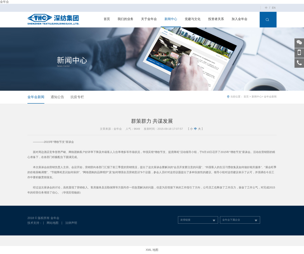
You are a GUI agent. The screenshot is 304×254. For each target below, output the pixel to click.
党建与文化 (193, 19)
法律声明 (71, 222)
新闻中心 (170, 19)
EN (274, 7)
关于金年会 (149, 19)
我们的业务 (125, 19)
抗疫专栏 (77, 97)
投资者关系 (216, 19)
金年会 (4, 1)
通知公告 (57, 97)
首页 (107, 19)
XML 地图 (152, 249)
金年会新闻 (35, 97)
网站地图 (52, 222)
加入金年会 (239, 19)
